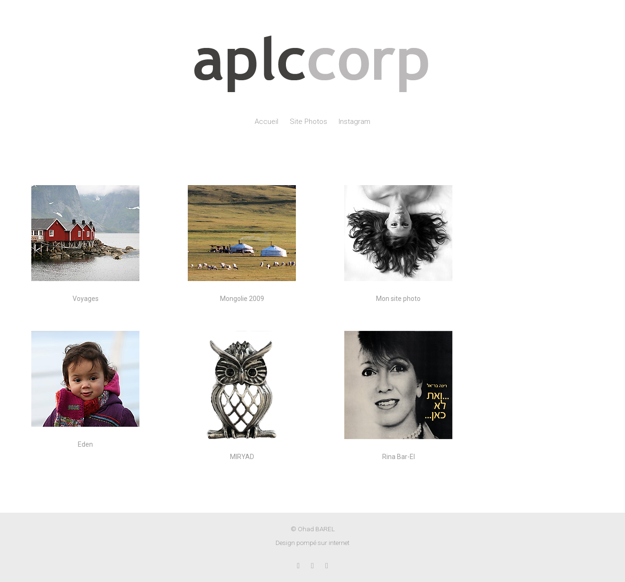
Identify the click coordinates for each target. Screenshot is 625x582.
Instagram (354, 121)
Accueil (266, 121)
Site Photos (308, 121)
